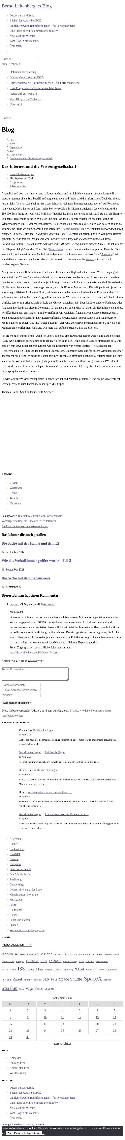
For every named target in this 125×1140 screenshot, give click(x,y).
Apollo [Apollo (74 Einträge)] (7, 956)
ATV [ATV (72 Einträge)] (68, 956)
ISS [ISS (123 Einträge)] (21, 971)
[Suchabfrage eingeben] (19, 59)
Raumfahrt (16, 912)
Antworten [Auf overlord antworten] (49, 604)
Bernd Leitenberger (22, 174)
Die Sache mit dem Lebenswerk (26, 578)
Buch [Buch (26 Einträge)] (99, 957)
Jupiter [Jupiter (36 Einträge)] (30, 971)
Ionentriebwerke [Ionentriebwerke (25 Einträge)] (9, 972)
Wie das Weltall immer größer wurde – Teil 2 (36, 561)
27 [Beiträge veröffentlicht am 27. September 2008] (97, 1033)
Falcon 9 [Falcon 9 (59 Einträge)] (55, 963)
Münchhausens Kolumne (24, 897)
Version (90, 259)
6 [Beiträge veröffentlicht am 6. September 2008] (97, 1012)
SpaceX (14, 927)
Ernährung (16, 881)
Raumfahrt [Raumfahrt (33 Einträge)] (111, 971)
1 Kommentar (18, 186)
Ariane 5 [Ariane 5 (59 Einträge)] (32, 957)
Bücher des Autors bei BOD (26, 77)
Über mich (16, 104)
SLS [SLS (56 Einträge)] (46, 982)
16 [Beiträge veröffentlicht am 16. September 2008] (27, 1026)
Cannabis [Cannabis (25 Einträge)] (108, 957)
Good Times (56, 249)
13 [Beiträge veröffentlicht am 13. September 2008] (97, 1019)
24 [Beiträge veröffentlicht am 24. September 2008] (45, 1033)
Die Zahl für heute (20, 876)
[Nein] (43, 1136)
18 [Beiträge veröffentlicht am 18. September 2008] (62, 1026)
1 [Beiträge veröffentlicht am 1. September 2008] (10, 1012)
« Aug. (58, 1045)
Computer (15, 866)
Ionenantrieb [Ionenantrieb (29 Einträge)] (102, 963)
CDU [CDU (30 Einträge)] (116, 957)
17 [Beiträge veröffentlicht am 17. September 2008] (45, 1026)
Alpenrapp (107, 254)
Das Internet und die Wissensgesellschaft (31, 158)
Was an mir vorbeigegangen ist (27, 932)
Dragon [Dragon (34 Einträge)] (20, 963)
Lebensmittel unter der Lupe (26, 892)
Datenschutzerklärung (23, 72)
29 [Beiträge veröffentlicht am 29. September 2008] (10, 1039)
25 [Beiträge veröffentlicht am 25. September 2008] (62, 1033)
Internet (22, 515)
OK (9, 1135)
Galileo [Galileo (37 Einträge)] (90, 963)
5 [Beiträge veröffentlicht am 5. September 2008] (80, 1012)
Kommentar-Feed (19, 1070)
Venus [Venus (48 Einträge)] (38, 991)
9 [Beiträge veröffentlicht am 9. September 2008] (27, 1019)
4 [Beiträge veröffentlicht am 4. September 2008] (62, 1012)
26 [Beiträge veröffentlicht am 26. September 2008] (80, 1033)
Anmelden (15, 1060)
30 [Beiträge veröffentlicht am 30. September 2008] (27, 1039)
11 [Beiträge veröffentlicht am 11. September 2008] (62, 1019)
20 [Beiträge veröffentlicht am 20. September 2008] (97, 1026)
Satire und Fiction (20, 922)
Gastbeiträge (17, 886)
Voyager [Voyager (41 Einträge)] (49, 991)
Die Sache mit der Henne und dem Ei (30, 543)
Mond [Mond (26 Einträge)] (56, 972)
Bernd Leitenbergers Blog (27, 5)
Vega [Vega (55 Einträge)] (29, 991)
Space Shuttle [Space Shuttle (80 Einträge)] (70, 981)
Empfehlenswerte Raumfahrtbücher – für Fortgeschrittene (45, 82)
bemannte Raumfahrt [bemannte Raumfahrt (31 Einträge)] (84, 957)
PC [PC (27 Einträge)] (95, 972)
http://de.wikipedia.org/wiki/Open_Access (33, 652)
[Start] (12, 139)
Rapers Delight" (71, 228)
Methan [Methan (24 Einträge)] (48, 972)
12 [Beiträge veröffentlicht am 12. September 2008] (80, 1019)
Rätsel (13, 917)
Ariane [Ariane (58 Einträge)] (20, 957)
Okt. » (67, 1045)
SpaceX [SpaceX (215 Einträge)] (93, 981)
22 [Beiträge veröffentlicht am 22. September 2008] (10, 1033)
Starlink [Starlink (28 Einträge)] (108, 982)
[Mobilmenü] (11, 63)
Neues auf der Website (23, 93)
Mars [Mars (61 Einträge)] (39, 972)
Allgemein (16, 182)
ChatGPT (15, 856)
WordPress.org (18, 1075)
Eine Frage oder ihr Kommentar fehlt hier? (35, 88)
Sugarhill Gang (36, 515)
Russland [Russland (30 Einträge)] (6, 982)
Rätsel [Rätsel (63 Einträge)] (17, 981)
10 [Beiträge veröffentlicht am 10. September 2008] (45, 1019)
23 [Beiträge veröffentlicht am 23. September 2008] (27, 1033)
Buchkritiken (17, 851)
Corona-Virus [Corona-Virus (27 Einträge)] (8, 964)
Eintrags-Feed (18, 1065)
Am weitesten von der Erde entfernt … (50, 794)
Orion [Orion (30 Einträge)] (89, 972)
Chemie (14, 861)
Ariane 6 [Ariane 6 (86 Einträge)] (48, 956)
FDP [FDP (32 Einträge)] (81, 963)
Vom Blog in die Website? (25, 99)
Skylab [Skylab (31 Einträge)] (37, 982)
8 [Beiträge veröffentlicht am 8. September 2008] (10, 1019)
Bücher (14, 846)
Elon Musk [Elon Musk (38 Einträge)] (32, 963)
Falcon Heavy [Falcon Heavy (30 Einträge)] (70, 963)
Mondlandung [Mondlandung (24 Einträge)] (67, 972)
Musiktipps (16, 902)
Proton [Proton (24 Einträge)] (101, 972)
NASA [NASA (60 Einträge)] (79, 972)
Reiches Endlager (43, 732)
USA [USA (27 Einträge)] (21, 991)
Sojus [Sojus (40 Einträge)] (54, 982)
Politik (13, 907)
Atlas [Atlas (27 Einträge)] (60, 957)
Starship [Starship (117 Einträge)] (10, 990)
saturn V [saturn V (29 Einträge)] (28, 982)
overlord (14, 604)
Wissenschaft (54, 515)
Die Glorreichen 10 (20, 871)
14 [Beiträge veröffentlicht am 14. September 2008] (114, 1019)
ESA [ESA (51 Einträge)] (43, 963)
